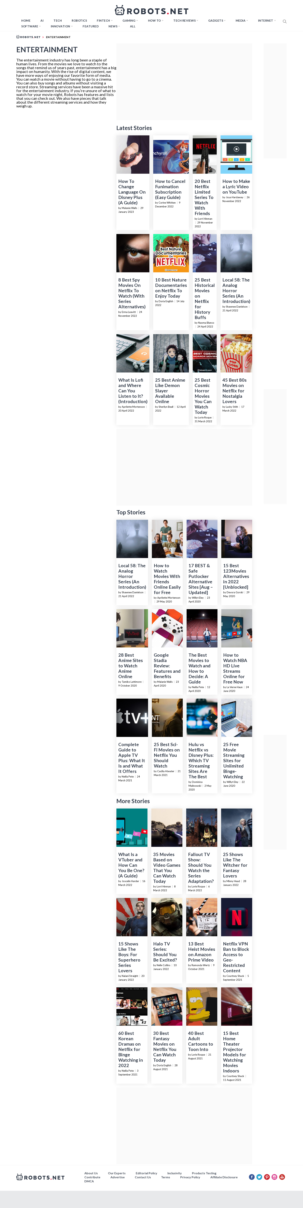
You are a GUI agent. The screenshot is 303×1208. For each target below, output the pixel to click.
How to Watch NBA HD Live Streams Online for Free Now (235, 668)
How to (154, 20)
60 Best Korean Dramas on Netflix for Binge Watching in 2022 (130, 1049)
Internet (265, 20)
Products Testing (204, 1173)
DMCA (89, 1181)
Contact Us (143, 1177)
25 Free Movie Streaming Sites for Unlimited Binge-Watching (234, 760)
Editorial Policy (146, 1173)
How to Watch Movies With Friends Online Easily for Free (167, 579)
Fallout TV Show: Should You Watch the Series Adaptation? (201, 868)
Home (25, 20)
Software (29, 26)
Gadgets (215, 20)
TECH (58, 20)
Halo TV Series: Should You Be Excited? (165, 951)
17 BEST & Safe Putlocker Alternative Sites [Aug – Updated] (201, 579)
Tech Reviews (184, 20)
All (133, 26)
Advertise (117, 1177)
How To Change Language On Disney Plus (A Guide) (132, 191)
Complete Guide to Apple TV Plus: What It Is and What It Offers (131, 758)
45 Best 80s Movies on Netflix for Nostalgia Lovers (234, 390)
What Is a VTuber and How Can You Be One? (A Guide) (131, 865)
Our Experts (117, 1173)
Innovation (60, 26)
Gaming (129, 20)
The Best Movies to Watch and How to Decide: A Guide (200, 668)
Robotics (79, 20)
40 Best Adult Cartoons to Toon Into (200, 1041)
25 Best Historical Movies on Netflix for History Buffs (205, 298)
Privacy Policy (190, 1177)
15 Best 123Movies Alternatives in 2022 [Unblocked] (236, 576)
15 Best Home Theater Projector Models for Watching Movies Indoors (234, 1051)
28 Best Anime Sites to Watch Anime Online (130, 665)
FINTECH (103, 20)
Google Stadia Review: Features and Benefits (167, 665)
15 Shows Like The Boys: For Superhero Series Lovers (129, 957)
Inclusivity (174, 1173)
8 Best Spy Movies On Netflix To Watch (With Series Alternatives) (132, 293)
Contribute (92, 1177)
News (113, 26)
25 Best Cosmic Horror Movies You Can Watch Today (203, 396)
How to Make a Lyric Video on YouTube (236, 186)
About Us (91, 1173)
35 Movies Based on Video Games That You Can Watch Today (166, 868)
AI (42, 20)
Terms (165, 1177)
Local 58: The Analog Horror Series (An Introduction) (236, 290)
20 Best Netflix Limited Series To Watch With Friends (204, 197)
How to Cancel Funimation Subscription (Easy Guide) (170, 189)
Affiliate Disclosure (224, 1177)
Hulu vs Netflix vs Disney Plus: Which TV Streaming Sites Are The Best (201, 760)
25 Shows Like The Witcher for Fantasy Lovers (235, 865)
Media (241, 20)
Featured (91, 26)
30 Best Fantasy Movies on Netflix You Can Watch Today (164, 1046)
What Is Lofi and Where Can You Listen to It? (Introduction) (132, 390)
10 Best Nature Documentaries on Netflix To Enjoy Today (171, 288)
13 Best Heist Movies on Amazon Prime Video (201, 951)
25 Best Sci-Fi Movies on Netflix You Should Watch (167, 755)
